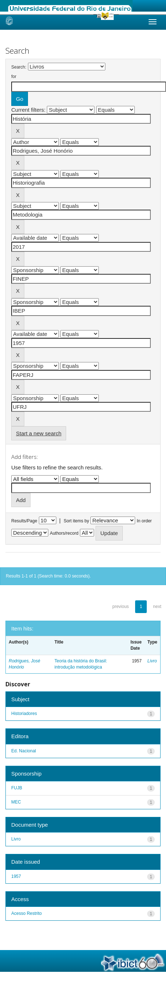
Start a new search (38, 433)
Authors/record (64, 533)
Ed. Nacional (23, 750)
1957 (16, 876)
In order (144, 520)
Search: (18, 67)
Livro (152, 660)
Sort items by (76, 520)
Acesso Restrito (26, 913)
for (13, 76)
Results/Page (24, 520)
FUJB (16, 787)
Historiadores (24, 713)
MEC (16, 802)
